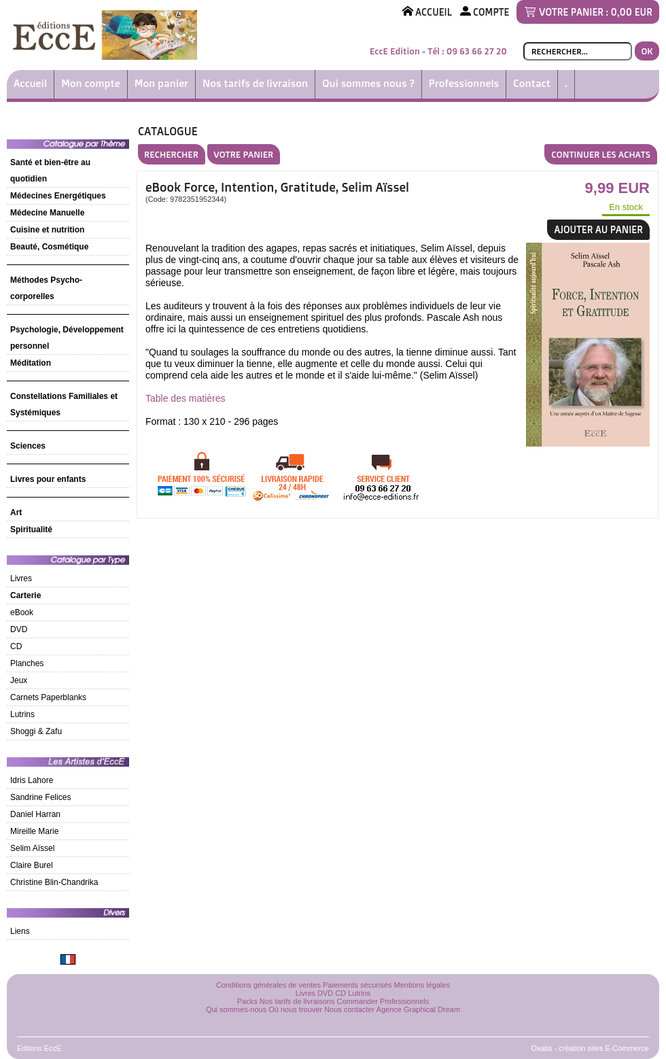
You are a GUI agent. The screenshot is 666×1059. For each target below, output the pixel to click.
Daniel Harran (35, 814)
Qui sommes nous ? (368, 83)
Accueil (30, 83)
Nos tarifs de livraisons (297, 1001)
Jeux (18, 680)
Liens (20, 931)
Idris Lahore (31, 780)
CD (16, 646)
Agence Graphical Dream (418, 1009)
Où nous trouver (295, 1009)
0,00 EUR (631, 12)
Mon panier (161, 83)
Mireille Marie (34, 831)
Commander (358, 1001)
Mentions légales (422, 985)
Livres (21, 578)
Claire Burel (31, 865)
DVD (18, 629)
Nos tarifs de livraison (255, 83)
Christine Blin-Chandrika (54, 882)
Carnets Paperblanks (48, 697)
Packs (247, 1001)
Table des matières (185, 398)
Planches (26, 663)
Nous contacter (349, 1009)
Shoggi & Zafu (36, 731)
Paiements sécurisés (357, 985)
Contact (531, 83)
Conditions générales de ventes (268, 985)
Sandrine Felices (40, 797)
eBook (21, 612)
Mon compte (90, 83)
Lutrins (22, 714)
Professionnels (464, 83)
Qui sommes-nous (236, 1009)
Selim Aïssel (32, 848)
